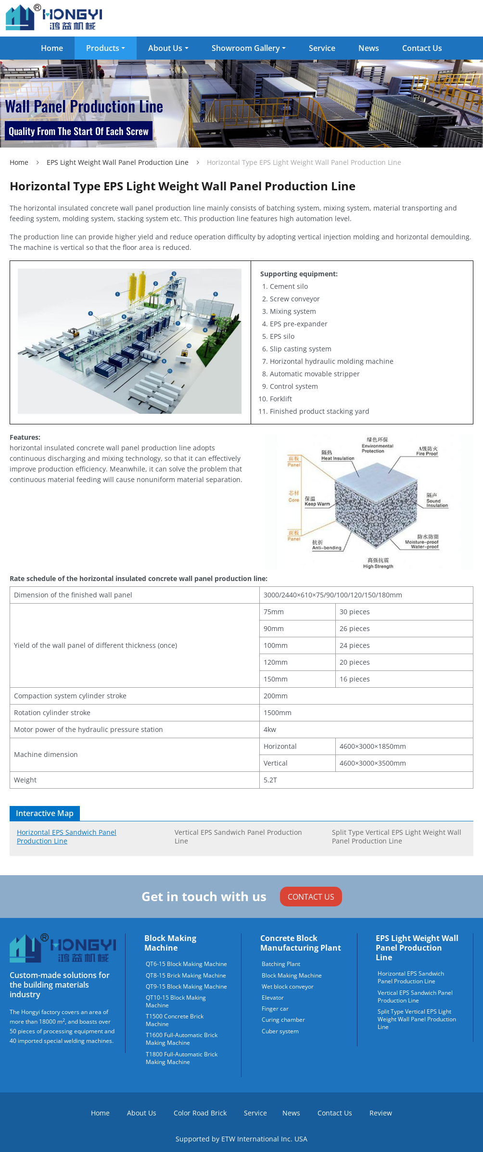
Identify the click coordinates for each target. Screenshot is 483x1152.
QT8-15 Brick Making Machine (186, 975)
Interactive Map (45, 813)
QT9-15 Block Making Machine (186, 987)
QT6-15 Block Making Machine (186, 964)
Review (380, 1112)
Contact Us (422, 48)
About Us (141, 1112)
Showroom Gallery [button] (246, 48)
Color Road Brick (200, 1112)
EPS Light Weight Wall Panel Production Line (118, 162)
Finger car (275, 1009)
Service (322, 48)
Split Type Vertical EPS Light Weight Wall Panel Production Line (396, 836)
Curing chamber (283, 1020)
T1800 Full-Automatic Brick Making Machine (181, 1058)
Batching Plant (281, 964)
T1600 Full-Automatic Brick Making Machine (181, 1039)
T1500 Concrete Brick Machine (174, 1020)
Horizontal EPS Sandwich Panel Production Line (66, 836)
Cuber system (280, 1031)
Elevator (273, 998)
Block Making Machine (170, 943)
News (368, 48)
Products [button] (102, 48)
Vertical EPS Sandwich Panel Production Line (238, 836)
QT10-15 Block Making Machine (176, 1001)
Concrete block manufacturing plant (300, 943)
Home (52, 48)
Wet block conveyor (288, 987)
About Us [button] (165, 48)
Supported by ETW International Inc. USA (241, 1138)
